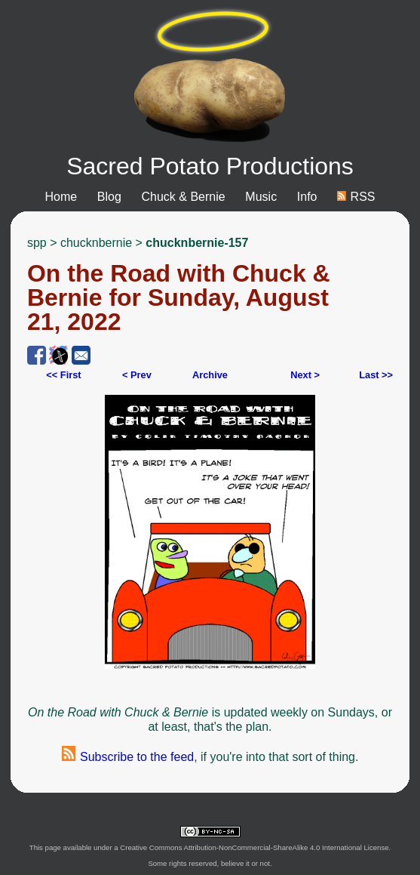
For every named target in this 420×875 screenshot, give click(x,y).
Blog (109, 196)
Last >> (376, 375)
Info (307, 196)
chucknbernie (96, 242)
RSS (356, 196)
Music (261, 196)
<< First (63, 375)
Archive (210, 375)
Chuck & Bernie (183, 196)
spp (37, 242)
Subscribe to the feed (128, 756)
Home (60, 196)
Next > (305, 375)
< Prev (137, 375)
